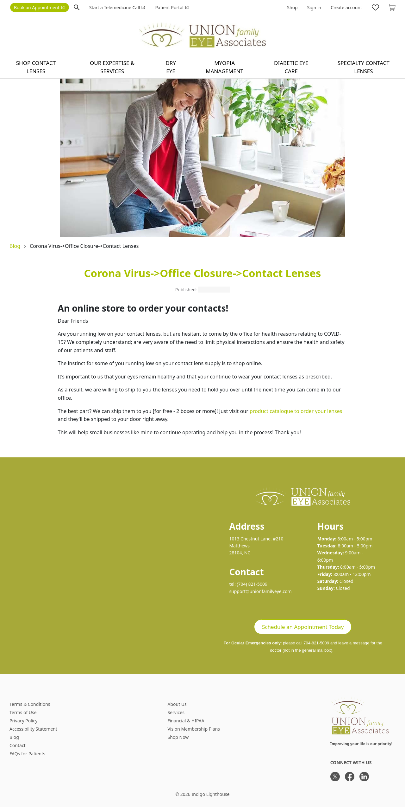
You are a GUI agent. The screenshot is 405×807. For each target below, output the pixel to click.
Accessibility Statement (33, 729)
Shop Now (178, 737)
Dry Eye (170, 67)
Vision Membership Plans (193, 729)
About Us (176, 704)
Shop (292, 7)
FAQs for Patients (27, 754)
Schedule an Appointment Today (303, 626)
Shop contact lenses (36, 67)
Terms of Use (23, 712)
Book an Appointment (39, 7)
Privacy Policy (23, 721)
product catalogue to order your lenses (296, 411)
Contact (17, 745)
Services (175, 712)
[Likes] (375, 7)
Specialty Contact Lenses (363, 67)
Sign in (314, 7)
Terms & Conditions (29, 704)
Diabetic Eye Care (291, 67)
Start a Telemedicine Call (117, 7)
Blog (14, 245)
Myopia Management (224, 67)
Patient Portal (172, 7)
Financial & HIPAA (185, 721)
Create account (346, 7)
